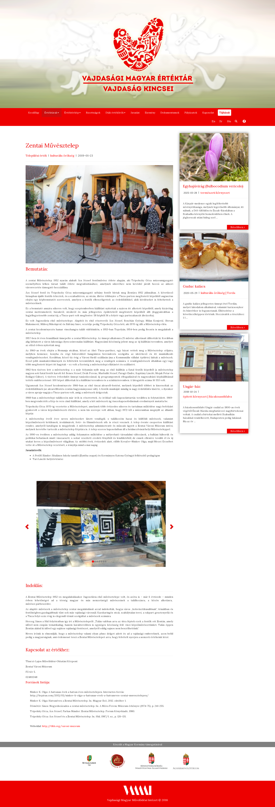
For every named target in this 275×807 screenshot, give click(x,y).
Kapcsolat (208, 112)
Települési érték (36, 155)
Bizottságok (93, 112)
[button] (27, 526)
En (213, 121)
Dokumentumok (169, 112)
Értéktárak (51, 112)
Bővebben (237, 227)
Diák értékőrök (115, 112)
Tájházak (224, 112)
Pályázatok (191, 112)
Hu (229, 121)
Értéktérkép (72, 112)
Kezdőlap (33, 112)
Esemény (150, 112)
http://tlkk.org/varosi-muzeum (61, 726)
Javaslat (135, 112)
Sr (220, 121)
